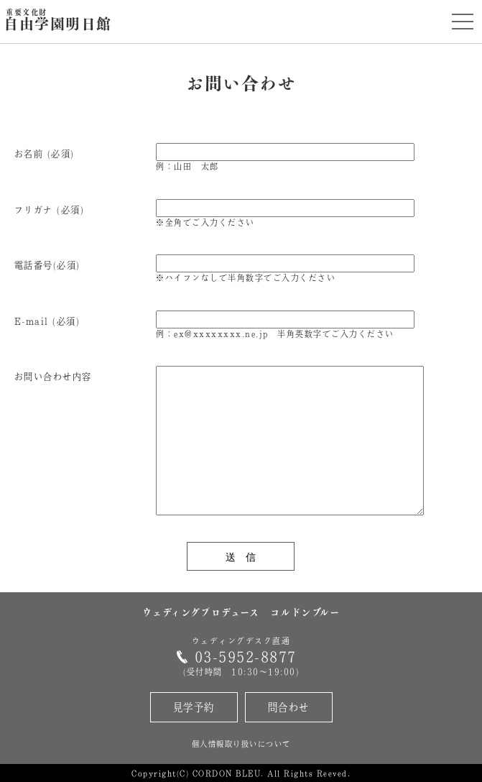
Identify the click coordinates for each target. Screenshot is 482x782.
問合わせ (289, 707)
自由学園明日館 (58, 21)
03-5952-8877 (246, 656)
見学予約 (194, 707)
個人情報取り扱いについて (241, 743)
